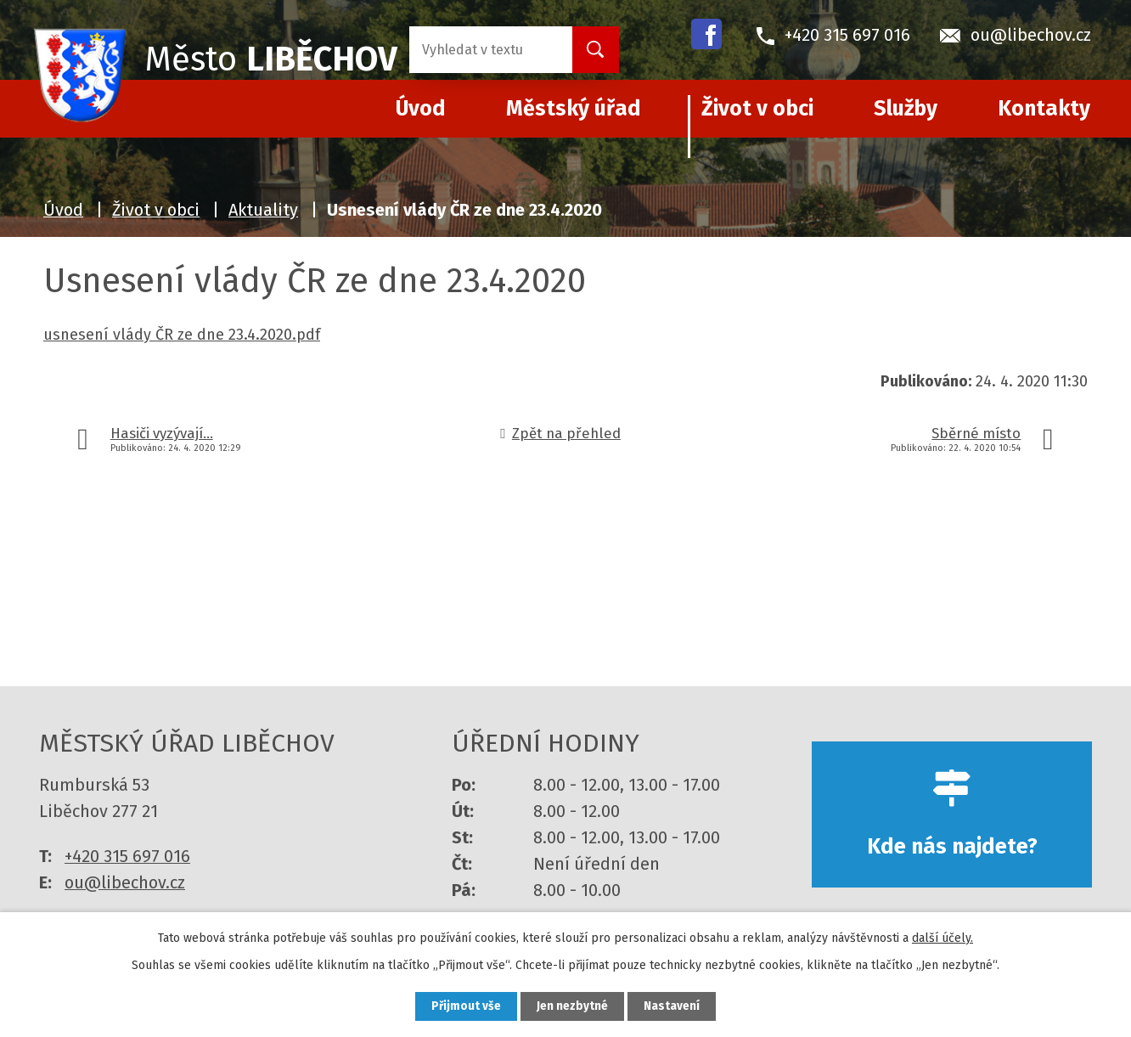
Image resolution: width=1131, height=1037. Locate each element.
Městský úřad (573, 108)
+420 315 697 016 (127, 856)
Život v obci (757, 108)
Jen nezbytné (573, 1006)
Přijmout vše (462, 1006)
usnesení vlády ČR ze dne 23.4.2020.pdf (181, 334)
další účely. (942, 937)
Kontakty (1044, 108)
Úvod (63, 210)
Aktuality (263, 210)
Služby (905, 108)
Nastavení (676, 1006)
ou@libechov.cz (125, 882)
